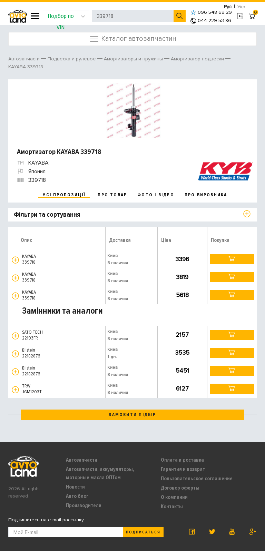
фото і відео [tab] (155, 195)
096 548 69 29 (211, 12)
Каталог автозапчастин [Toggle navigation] (132, 39)
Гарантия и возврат (183, 469)
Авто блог (77, 496)
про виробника (206, 195)
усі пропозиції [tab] (64, 195)
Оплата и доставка (182, 460)
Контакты (172, 506)
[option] (133, 110)
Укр (241, 7)
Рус (228, 7)
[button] (15, 260)
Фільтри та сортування (47, 214)
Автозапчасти (81, 460)
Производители (83, 505)
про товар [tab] (112, 195)
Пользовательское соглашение (197, 478)
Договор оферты (180, 488)
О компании (174, 497)
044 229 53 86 (210, 20)
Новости (75, 487)
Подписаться (143, 532)
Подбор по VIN (66, 17)
